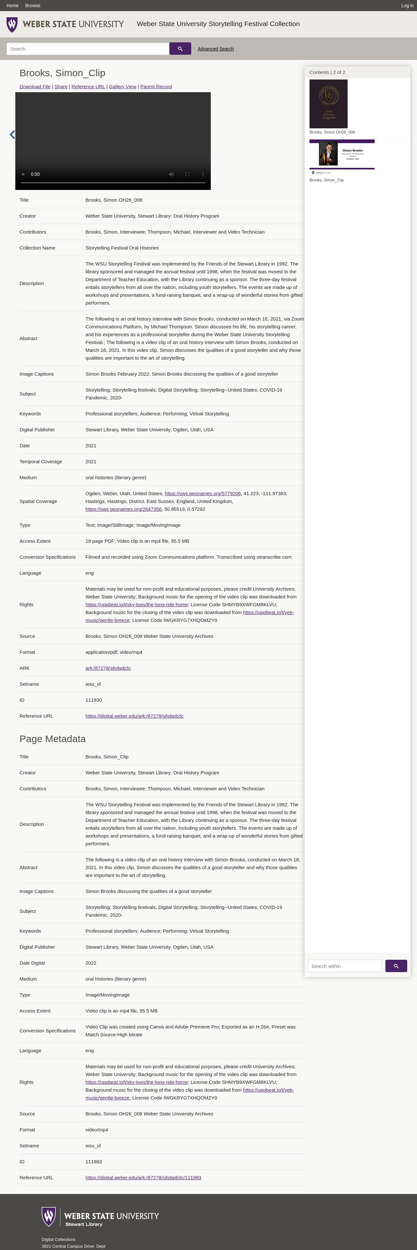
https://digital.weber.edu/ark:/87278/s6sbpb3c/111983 (143, 1177)
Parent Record (156, 86)
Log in (407, 5)
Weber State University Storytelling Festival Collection (218, 23)
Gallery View (123, 86)
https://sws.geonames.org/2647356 (124, 509)
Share (60, 86)
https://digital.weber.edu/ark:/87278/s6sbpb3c (135, 716)
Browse (32, 5)
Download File (35, 86)
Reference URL (88, 86)
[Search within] (345, 966)
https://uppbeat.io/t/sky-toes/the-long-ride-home (137, 604)
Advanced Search (216, 48)
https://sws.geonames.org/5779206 (203, 493)
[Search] (88, 49)
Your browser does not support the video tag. (113, 141)
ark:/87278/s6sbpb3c (108, 668)
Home (13, 5)
